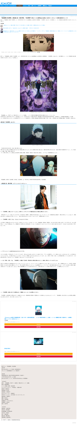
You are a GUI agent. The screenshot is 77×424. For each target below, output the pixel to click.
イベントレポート (13, 5)
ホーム (2, 5)
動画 (29, 5)
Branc (50, 6)
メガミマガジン (45, 6)
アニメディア (39, 6)
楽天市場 (38, 326)
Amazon (38, 324)
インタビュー (19, 5)
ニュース (6, 5)
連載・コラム (34, 5)
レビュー (25, 5)
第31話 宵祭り (7, 348)
